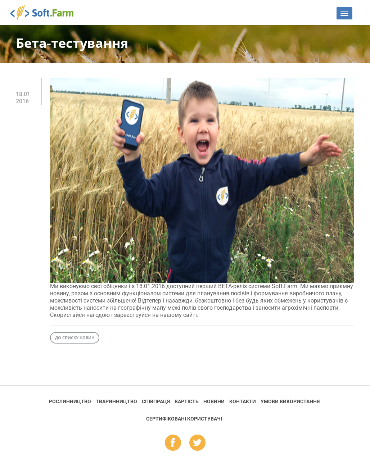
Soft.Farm (45, 12)
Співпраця (156, 401)
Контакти (242, 401)
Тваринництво (116, 401)
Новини (214, 401)
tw (197, 443)
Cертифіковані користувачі (184, 419)
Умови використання (290, 401)
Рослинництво (70, 401)
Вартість (187, 401)
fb (173, 443)
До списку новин (74, 337)
